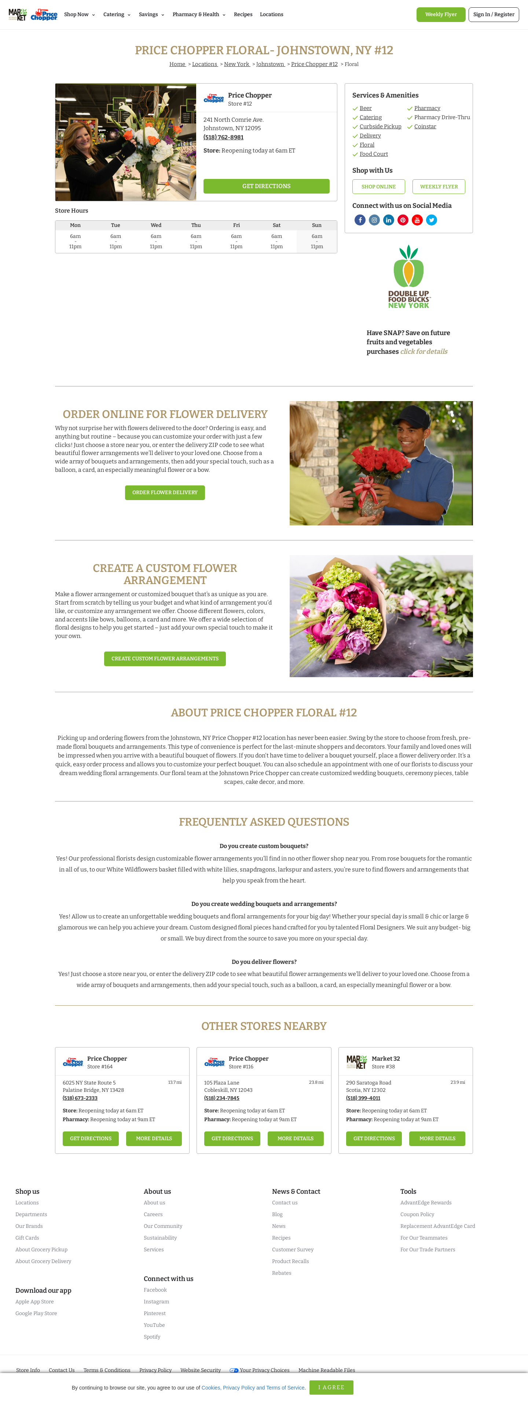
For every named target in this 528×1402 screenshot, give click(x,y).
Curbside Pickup (381, 126)
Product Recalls (290, 1261)
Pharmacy (427, 108)
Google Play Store (36, 1313)
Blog (277, 1214)
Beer (366, 108)
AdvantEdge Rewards (426, 1203)
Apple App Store (34, 1302)
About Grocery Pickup (41, 1250)
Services (154, 1250)
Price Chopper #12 (314, 64)
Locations (205, 64)
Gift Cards (27, 1238)
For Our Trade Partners (427, 1250)
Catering (371, 117)
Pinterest (155, 1313)
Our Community (163, 1226)
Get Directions (90, 1138)
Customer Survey (293, 1250)
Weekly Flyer (439, 187)
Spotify (152, 1337)
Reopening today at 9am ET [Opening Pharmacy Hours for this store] (122, 1119)
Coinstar (425, 126)
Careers (153, 1214)
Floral (367, 145)
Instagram (156, 1302)
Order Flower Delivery (165, 492)
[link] (441, 14)
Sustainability (160, 1238)
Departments (31, 1214)
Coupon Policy (417, 1214)
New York (237, 64)
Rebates (282, 1273)
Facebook (155, 1290)
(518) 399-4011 (363, 1098)
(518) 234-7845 (221, 1098)
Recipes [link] (243, 14)
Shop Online (379, 187)
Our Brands (29, 1226)
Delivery (370, 135)
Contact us (285, 1203)
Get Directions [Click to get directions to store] (266, 186)
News (279, 1226)
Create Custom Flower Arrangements (165, 659)
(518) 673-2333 (80, 1098)
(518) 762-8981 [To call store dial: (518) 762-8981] (223, 137)
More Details (154, 1138)
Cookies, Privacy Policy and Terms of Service (253, 1388)
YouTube (154, 1325)
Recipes (281, 1238)
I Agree (331, 1387)
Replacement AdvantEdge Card (437, 1226)
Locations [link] (271, 14)
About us (154, 1203)
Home (177, 64)
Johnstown (270, 64)
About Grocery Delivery (43, 1261)
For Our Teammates (424, 1238)
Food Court (374, 154)
